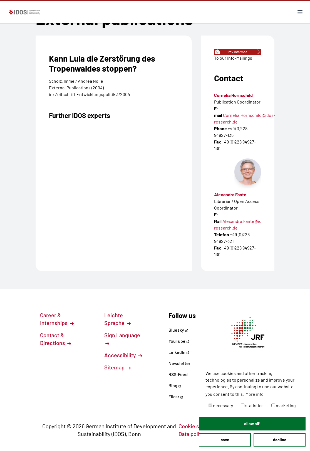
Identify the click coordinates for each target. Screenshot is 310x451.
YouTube (179, 341)
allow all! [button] (252, 423)
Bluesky (178, 329)
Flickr (175, 396)
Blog (175, 385)
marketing (283, 405)
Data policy (194, 433)
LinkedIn (179, 352)
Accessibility (123, 355)
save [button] (225, 439)
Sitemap (117, 367)
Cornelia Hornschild (233, 95)
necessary (221, 405)
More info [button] (254, 394)
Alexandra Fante (230, 194)
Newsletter (179, 363)
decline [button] (279, 439)
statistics (252, 405)
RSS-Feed (178, 374)
